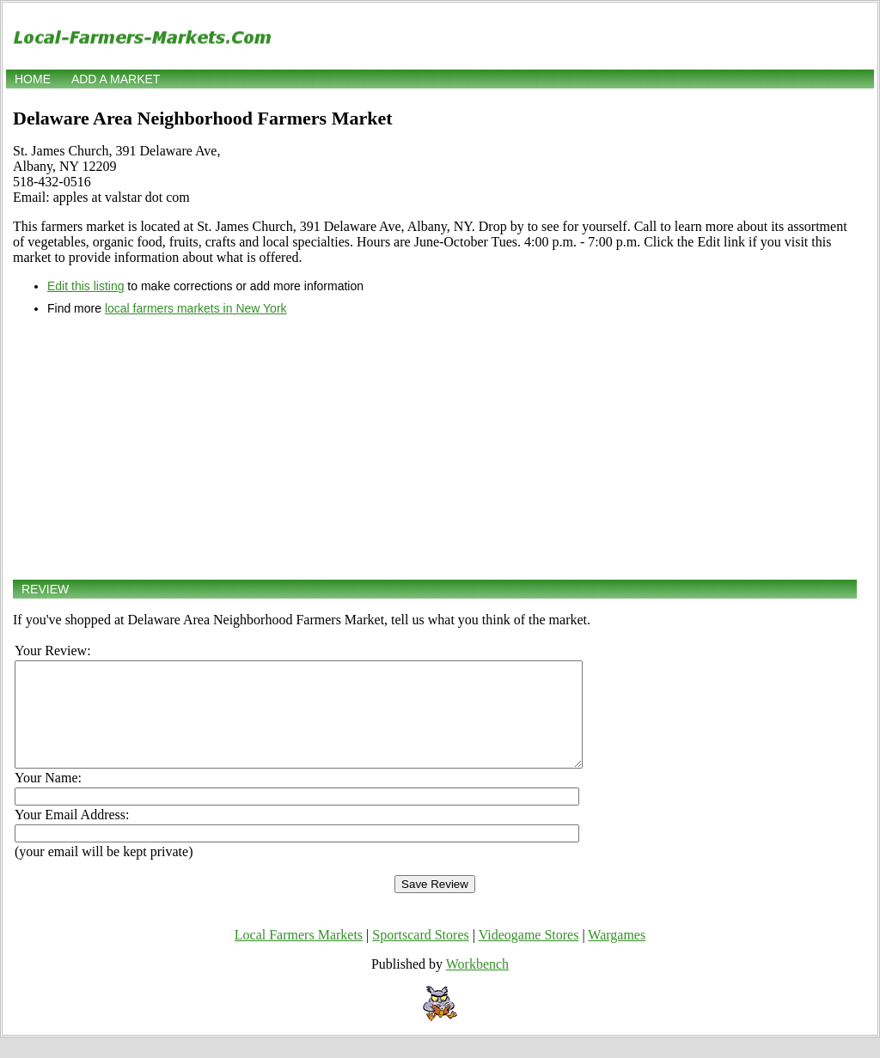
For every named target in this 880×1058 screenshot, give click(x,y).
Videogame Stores (529, 955)
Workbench (477, 984)
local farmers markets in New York (196, 308)
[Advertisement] (435, 447)
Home (33, 79)
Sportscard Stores (420, 955)
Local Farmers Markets (299, 955)
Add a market (115, 79)
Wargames (616, 955)
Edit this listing (85, 286)
